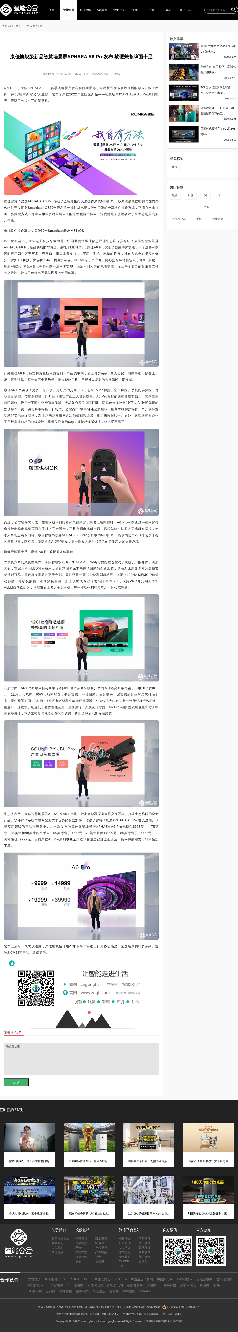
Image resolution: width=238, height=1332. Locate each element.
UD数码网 (35, 1291)
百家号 (143, 1261)
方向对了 (34, 1279)
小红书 (99, 1261)
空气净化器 (179, 218)
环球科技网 (185, 1279)
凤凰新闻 (145, 1247)
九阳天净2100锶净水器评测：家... (208, 1213)
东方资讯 (125, 1252)
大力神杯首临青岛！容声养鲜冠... (89, 1161)
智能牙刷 (217, 218)
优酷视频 (81, 1243)
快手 (78, 1261)
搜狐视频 (101, 1247)
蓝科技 (50, 1291)
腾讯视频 (81, 1238)
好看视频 (101, 1252)
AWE (86, 1279)
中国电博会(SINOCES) (110, 1279)
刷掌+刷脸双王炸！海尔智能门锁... (29, 1161)
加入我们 (57, 1247)
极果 (216, 1285)
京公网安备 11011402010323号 (181, 1307)
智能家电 (68, 10)
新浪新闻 (125, 1243)
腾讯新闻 (145, 1243)
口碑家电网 (55, 1285)
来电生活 (99, 1291)
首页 (52, 10)
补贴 (190, 195)
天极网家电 (188, 1285)
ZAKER (124, 1261)
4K (219, 195)
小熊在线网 (135, 1285)
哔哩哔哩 (81, 1252)
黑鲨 (175, 195)
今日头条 (125, 1238)
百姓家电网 (204, 1279)
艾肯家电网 (224, 1279)
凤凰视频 (81, 1256)
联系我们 (57, 1243)
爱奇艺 (79, 1247)
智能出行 (118, 10)
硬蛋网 (114, 1291)
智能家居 (101, 10)
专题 (152, 10)
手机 (199, 218)
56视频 (100, 1243)
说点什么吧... (81, 1059)
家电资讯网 (115, 1285)
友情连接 (57, 1252)
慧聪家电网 (36, 1285)
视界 (168, 10)
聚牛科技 (82, 1291)
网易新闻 (145, 1238)
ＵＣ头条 (125, 1247)
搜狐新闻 (145, 1252)
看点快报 (125, 1256)
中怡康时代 (52, 1279)
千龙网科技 (168, 1285)
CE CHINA (71, 1279)
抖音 (98, 1256)
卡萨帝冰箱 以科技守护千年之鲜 (208, 1161)
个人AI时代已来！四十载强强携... (29, 1213)
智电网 (151, 1285)
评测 (135, 10)
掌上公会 (185, 10)
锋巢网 (204, 1285)
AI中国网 (129, 1291)
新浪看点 (145, 1256)
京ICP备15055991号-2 (102, 1307)
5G (205, 195)
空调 (206, 207)
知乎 (122, 1266)
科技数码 (85, 10)
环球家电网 (95, 1285)
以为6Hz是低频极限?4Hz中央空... (148, 1213)
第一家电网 (75, 1285)
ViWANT (145, 1291)
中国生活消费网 (142, 1279)
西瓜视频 (101, 1238)
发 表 (16, 1083)
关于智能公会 (60, 1238)
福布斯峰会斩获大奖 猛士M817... (89, 1213)
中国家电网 (165, 1279)
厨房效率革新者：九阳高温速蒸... (148, 1161)
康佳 (175, 166)
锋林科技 (65, 1291)
